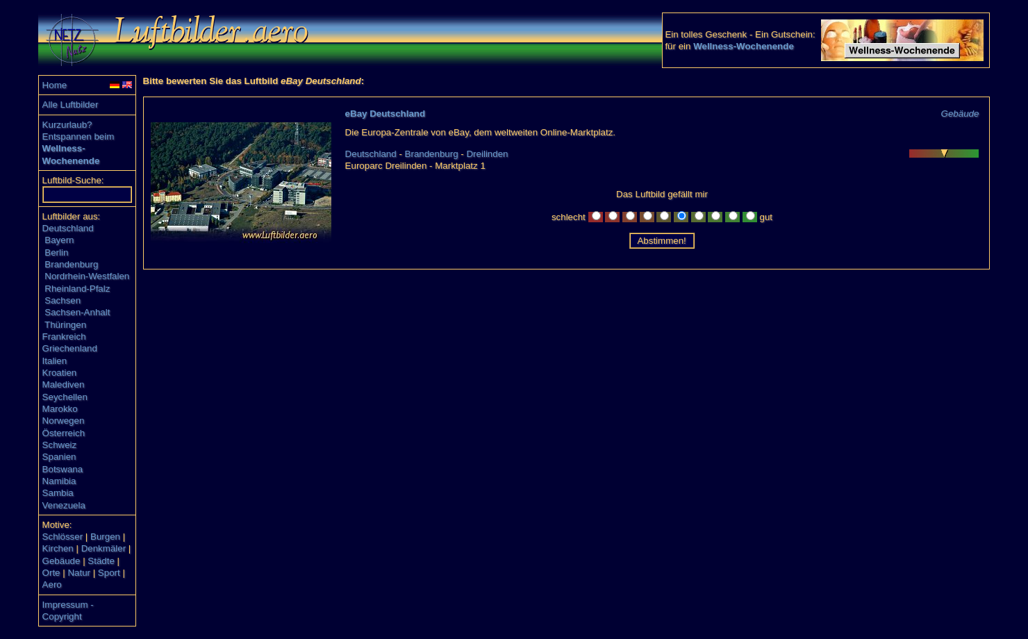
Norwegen (63, 420)
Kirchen (58, 548)
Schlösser (62, 536)
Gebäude (61, 561)
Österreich (63, 433)
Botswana (62, 469)
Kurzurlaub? (67, 124)
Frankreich (64, 336)
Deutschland (68, 228)
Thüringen (65, 325)
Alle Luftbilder (70, 104)
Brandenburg (71, 264)
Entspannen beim (78, 136)
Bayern (59, 240)
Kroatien (59, 372)
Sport (109, 572)
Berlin (56, 252)
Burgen (105, 536)
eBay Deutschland (385, 113)
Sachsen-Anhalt (77, 312)
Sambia (58, 493)
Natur (78, 572)
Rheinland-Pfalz (77, 288)
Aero (52, 584)
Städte (101, 561)
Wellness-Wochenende (743, 46)
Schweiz (59, 445)
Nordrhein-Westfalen (86, 276)
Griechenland (69, 348)
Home (54, 85)
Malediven (63, 384)
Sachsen (62, 300)
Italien (54, 361)
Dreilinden (487, 154)
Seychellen (65, 397)
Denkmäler (103, 548)
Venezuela (63, 505)
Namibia (59, 481)
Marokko (60, 409)
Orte (51, 572)
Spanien (59, 456)
